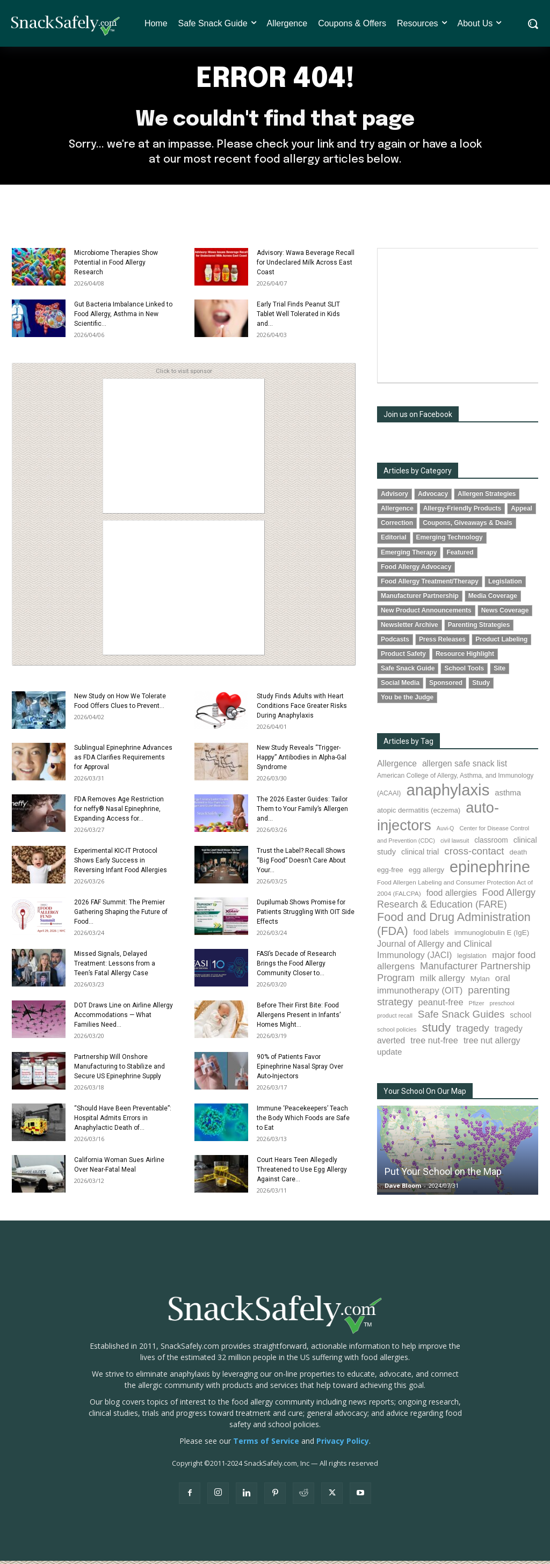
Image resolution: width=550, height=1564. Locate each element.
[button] (532, 23)
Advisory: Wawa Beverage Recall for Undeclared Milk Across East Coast (305, 265)
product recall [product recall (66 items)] (394, 1018)
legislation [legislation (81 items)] (472, 959)
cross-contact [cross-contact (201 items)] (474, 854)
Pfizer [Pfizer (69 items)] (476, 1006)
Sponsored (445, 686)
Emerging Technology (449, 540)
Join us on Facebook (417, 417)
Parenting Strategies (479, 627)
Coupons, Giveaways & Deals (467, 526)
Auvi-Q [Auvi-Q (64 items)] (445, 831)
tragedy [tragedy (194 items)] (472, 1031)
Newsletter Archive (409, 627)
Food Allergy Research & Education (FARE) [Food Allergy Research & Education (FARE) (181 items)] (456, 901)
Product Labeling (501, 642)
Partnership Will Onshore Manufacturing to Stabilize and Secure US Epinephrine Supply (119, 1069)
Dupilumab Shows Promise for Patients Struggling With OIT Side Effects (305, 915)
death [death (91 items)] (518, 855)
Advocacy (433, 497)
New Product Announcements (426, 613)
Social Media (400, 686)
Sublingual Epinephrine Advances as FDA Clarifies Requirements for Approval (123, 760)
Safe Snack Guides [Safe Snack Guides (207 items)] (461, 1016)
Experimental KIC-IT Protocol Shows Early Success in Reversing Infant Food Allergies (120, 863)
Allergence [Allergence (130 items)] (397, 766)
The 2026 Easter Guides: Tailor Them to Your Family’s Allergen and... (302, 812)
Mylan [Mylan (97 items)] (480, 981)
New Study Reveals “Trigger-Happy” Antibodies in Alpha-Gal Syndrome (301, 760)
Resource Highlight (465, 657)
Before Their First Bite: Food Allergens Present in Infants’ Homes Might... (299, 1018)
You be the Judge (407, 700)
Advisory (394, 497)
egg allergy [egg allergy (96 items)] (426, 872)
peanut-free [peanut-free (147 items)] (441, 1005)
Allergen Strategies (487, 497)
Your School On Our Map (424, 1094)
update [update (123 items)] (389, 1054)
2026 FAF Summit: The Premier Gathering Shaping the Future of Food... (121, 915)
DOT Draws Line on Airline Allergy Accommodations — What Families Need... (123, 1018)
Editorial (394, 540)
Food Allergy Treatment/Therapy (430, 584)
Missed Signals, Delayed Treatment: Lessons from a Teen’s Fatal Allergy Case (114, 966)
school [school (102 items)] (520, 1017)
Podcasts (395, 642)
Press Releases (442, 642)
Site (499, 671)
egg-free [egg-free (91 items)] (390, 872)
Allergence (397, 511)
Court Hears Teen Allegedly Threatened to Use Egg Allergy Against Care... (302, 1172)
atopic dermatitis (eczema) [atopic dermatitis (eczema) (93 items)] (418, 813)
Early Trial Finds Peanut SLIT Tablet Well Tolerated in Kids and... (298, 317)
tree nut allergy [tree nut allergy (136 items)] (492, 1043)
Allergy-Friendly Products (462, 511)
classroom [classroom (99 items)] (491, 843)
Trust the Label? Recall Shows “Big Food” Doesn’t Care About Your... (301, 863)
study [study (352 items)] (436, 1030)
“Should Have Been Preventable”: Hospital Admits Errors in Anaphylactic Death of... (122, 1121)
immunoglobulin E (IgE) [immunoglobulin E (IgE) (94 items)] (491, 936)
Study (481, 686)
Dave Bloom (403, 1189)
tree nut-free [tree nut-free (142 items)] (434, 1043)
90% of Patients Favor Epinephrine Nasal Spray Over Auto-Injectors (300, 1069)
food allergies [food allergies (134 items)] (451, 896)
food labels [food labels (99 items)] (431, 936)
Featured (459, 555)
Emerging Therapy (409, 555)
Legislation (505, 584)
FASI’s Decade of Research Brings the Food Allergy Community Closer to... (296, 966)
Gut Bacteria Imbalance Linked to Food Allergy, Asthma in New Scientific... (123, 317)
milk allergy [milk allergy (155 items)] (442, 981)
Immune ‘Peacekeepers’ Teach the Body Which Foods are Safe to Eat (303, 1121)
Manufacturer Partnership (420, 598)
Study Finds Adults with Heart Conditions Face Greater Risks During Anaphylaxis (302, 709)
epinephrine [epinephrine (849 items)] (490, 869)
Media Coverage (492, 598)
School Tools (464, 671)
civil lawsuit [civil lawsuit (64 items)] (454, 844)
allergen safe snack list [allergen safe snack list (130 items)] (464, 766)
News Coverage (505, 613)
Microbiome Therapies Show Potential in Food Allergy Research (116, 265)
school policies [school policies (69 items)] (396, 1032)
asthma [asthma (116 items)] (508, 796)
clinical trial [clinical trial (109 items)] (420, 855)
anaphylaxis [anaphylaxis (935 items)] (447, 793)
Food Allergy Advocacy (416, 569)
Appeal (521, 511)
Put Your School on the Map (443, 1174)
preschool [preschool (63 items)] (502, 1006)
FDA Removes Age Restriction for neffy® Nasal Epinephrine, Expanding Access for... (119, 812)
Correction (397, 526)
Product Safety (403, 657)
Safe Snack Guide (408, 671)
